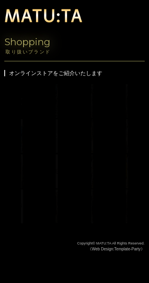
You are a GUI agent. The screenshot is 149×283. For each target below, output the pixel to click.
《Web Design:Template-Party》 (116, 249)
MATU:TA (103, 243)
